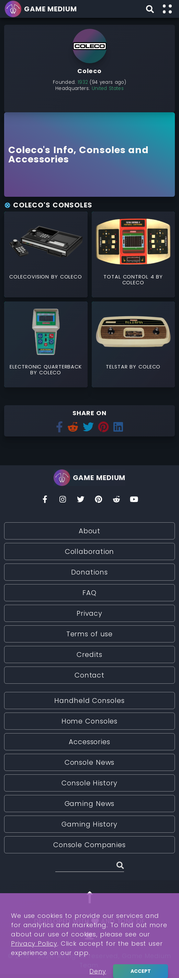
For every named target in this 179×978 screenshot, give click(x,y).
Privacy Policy (34, 966)
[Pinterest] (98, 501)
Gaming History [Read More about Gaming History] (89, 824)
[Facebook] (45, 501)
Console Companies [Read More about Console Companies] (89, 845)
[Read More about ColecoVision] (45, 242)
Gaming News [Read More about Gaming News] (90, 803)
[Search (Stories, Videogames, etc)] (89, 867)
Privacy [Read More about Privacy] (89, 613)
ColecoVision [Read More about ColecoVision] (30, 276)
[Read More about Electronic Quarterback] (45, 331)
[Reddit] (116, 501)
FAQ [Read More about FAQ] (89, 593)
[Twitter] (81, 501)
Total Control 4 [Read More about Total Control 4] (129, 276)
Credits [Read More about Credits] (89, 654)
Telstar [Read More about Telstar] (118, 366)
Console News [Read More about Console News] (90, 762)
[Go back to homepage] (42, 9)
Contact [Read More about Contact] (89, 675)
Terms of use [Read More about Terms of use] (89, 634)
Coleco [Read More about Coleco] (71, 276)
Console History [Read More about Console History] (89, 783)
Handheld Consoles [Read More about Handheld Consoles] (89, 700)
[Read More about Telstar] (133, 331)
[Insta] (63, 501)
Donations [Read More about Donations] (89, 572)
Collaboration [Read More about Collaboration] (89, 551)
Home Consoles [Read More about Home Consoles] (89, 721)
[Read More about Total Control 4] (133, 242)
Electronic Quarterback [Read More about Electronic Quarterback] (46, 366)
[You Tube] (134, 501)
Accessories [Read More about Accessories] (89, 742)
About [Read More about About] (90, 531)
